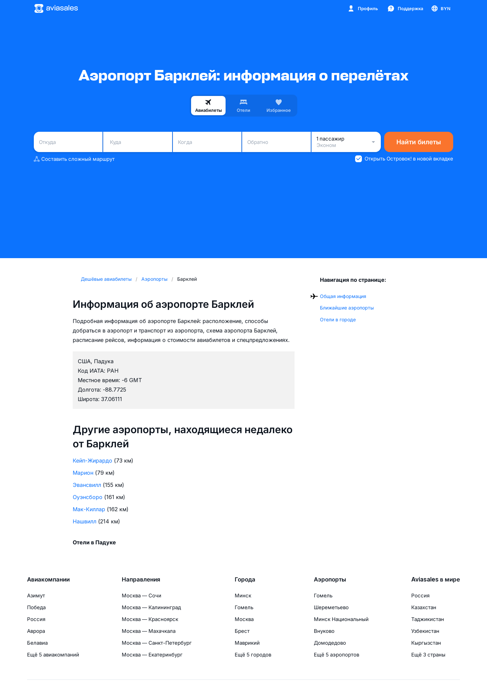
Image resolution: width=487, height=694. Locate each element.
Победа (36, 607)
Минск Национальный (341, 619)
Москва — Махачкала (149, 631)
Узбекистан (425, 631)
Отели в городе (338, 319)
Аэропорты (330, 579)
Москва (244, 619)
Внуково (324, 631)
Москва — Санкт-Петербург (157, 643)
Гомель (244, 607)
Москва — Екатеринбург (152, 654)
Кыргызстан (426, 643)
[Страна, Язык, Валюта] (440, 8)
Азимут (36, 595)
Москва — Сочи (141, 595)
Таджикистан (427, 619)
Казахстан (423, 607)
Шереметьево (331, 607)
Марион (83, 472)
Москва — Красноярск (150, 619)
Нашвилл (84, 521)
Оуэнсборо (87, 497)
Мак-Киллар (89, 509)
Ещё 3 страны (428, 654)
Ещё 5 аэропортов (336, 654)
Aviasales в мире (435, 579)
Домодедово (330, 643)
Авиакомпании (48, 579)
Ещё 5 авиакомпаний (53, 654)
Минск (243, 595)
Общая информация (343, 296)
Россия (36, 619)
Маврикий (247, 643)
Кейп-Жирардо (92, 460)
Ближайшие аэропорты (347, 308)
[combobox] (68, 142)
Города (245, 579)
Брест (242, 631)
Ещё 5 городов (253, 654)
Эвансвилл (87, 484)
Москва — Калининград (151, 607)
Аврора (36, 631)
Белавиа (37, 643)
